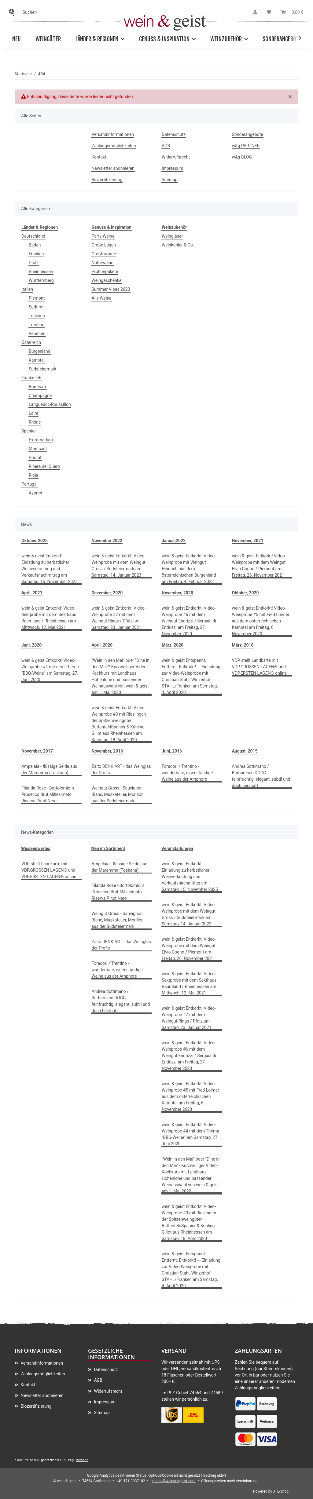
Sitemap (169, 179)
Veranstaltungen (177, 848)
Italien (27, 289)
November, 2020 (177, 592)
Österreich (31, 342)
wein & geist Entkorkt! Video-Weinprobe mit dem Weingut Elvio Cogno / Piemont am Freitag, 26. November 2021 (259, 565)
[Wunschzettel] (269, 12)
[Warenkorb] (292, 12)
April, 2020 (102, 645)
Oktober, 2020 (245, 592)
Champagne (40, 395)
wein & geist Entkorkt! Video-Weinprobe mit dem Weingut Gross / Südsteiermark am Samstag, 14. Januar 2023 (119, 565)
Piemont (37, 298)
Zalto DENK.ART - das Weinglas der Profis (121, 769)
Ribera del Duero (44, 466)
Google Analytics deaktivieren (111, 1475)
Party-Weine (103, 236)
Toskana (37, 315)
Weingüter (48, 39)
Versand (82, 1460)
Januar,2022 (174, 540)
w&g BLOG (242, 157)
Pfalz (34, 262)
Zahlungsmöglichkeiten (114, 145)
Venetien (37, 333)
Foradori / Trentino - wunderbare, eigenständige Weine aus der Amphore (187, 773)
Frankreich (31, 377)
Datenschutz (174, 134)
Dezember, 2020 (107, 592)
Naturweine (102, 262)
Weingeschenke (107, 280)
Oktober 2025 (34, 540)
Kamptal (37, 360)
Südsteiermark (42, 369)
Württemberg (41, 280)
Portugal (29, 484)
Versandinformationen (113, 134)
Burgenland (39, 351)
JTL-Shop (281, 1491)
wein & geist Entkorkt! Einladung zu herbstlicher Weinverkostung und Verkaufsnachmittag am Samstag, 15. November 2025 (49, 568)
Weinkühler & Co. (178, 245)
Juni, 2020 (31, 645)
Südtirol (36, 307)
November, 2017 (37, 751)
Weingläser (172, 236)
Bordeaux (38, 386)
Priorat (35, 457)
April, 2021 (31, 592)
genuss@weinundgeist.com (172, 1481)
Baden (35, 245)
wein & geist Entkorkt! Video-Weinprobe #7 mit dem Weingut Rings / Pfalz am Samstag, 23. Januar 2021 (119, 618)
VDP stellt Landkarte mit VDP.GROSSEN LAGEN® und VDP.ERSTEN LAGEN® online (259, 667)
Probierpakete (105, 271)
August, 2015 (245, 751)
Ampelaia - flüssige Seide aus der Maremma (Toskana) (49, 769)
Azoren (35, 493)
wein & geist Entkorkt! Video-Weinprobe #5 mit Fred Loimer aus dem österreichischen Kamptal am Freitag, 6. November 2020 (260, 621)
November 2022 (107, 540)
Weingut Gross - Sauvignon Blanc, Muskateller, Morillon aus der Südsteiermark (118, 794)
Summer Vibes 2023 (111, 289)
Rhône (35, 422)
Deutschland (33, 236)
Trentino (36, 324)
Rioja (33, 475)
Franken (36, 253)
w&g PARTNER (246, 145)
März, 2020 (172, 645)
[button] (255, 12)
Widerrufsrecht (176, 157)
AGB (166, 145)
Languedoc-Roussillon (50, 404)
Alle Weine (102, 298)
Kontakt (99, 157)
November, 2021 (247, 540)
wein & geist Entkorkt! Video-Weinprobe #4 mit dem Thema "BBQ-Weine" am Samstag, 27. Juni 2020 (50, 670)
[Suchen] (13, 12)
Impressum (172, 168)
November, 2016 (107, 751)
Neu (16, 39)
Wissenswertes (35, 848)
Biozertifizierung (107, 179)
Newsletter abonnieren (113, 168)
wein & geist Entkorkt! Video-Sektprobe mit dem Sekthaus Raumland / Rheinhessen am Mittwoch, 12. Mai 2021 (48, 618)
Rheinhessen (41, 271)
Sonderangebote (282, 39)
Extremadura (41, 439)
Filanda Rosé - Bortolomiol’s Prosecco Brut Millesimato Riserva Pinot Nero (47, 794)
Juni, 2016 (172, 751)
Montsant (38, 448)
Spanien (29, 431)
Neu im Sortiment (108, 848)
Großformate (104, 253)
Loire (33, 413)
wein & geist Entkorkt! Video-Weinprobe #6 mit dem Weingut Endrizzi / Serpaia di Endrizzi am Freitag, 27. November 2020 (189, 621)
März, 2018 (243, 645)
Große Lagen (104, 245)
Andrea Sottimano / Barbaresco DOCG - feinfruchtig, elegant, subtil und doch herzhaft (261, 776)
